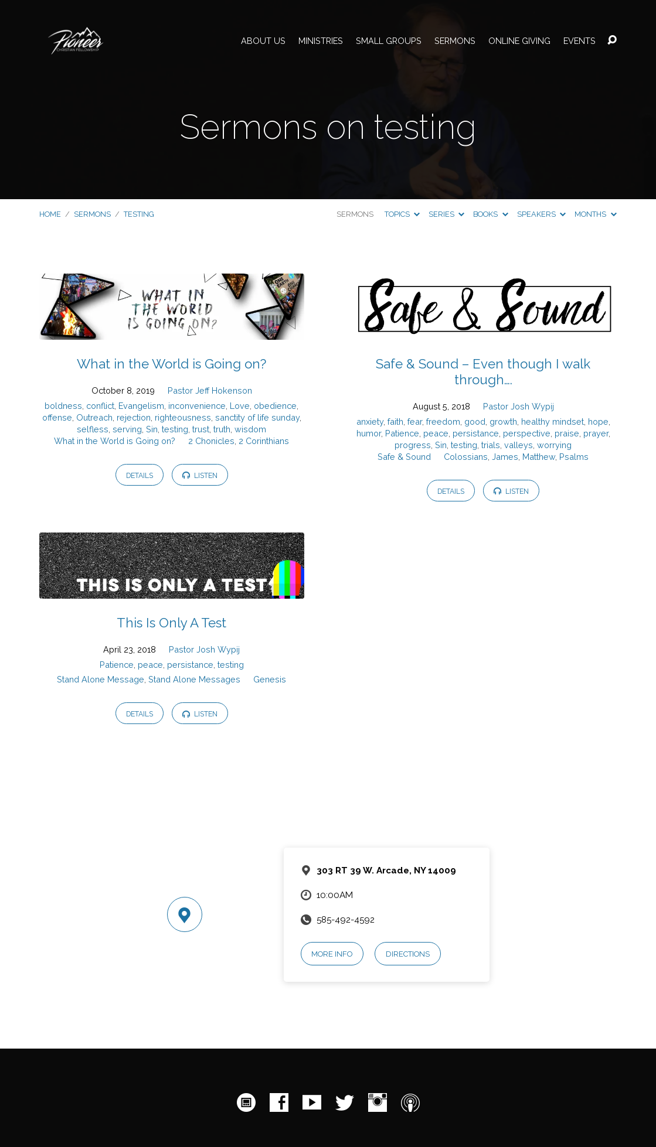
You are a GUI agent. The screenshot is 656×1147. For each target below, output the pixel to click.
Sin (152, 429)
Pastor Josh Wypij (518, 406)
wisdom (250, 429)
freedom (443, 421)
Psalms (574, 457)
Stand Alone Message (100, 679)
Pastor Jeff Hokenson (210, 390)
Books (490, 214)
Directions (408, 954)
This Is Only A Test (171, 622)
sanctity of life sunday (257, 417)
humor (368, 433)
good (474, 421)
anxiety (369, 421)
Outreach (94, 417)
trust (200, 429)
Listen (199, 475)
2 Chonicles (211, 441)
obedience (275, 406)
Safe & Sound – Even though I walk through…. (483, 371)
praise (567, 433)
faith (395, 421)
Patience (402, 433)
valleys (518, 445)
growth (503, 421)
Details (139, 475)
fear (414, 421)
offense (57, 417)
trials (490, 445)
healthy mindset (552, 421)
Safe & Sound (404, 457)
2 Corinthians (264, 441)
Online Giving (519, 41)
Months (595, 214)
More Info (331, 954)
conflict (100, 406)
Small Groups (389, 41)
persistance (476, 433)
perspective (526, 433)
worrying (554, 445)
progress (413, 445)
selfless (92, 429)
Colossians (466, 457)
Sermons (454, 41)
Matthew (538, 457)
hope (598, 421)
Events (579, 41)
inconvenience (197, 406)
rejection (134, 417)
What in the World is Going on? (171, 363)
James (505, 457)
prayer (596, 433)
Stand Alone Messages (194, 679)
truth (221, 429)
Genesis (269, 679)
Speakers (541, 214)
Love (240, 406)
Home (50, 214)
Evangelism (141, 406)
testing (139, 214)
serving (127, 429)
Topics (402, 214)
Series (446, 214)
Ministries (320, 41)
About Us (263, 41)
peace (435, 433)
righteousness (183, 417)
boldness (63, 406)
